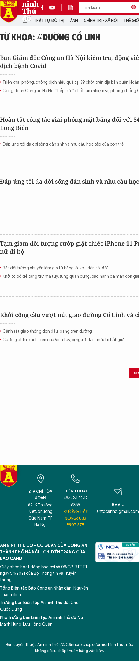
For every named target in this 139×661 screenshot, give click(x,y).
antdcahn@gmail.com (117, 511)
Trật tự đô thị (49, 20)
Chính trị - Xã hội (101, 20)
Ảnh (74, 20)
